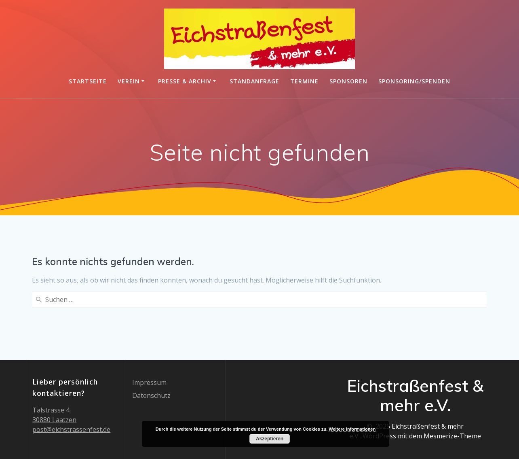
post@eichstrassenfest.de (71, 429)
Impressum (149, 382)
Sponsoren (348, 81)
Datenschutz (151, 395)
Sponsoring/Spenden (414, 81)
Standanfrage (254, 81)
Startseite (88, 81)
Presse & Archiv (184, 81)
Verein (129, 81)
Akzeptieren (269, 439)
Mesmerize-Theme (452, 435)
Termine (304, 81)
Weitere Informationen (352, 429)
